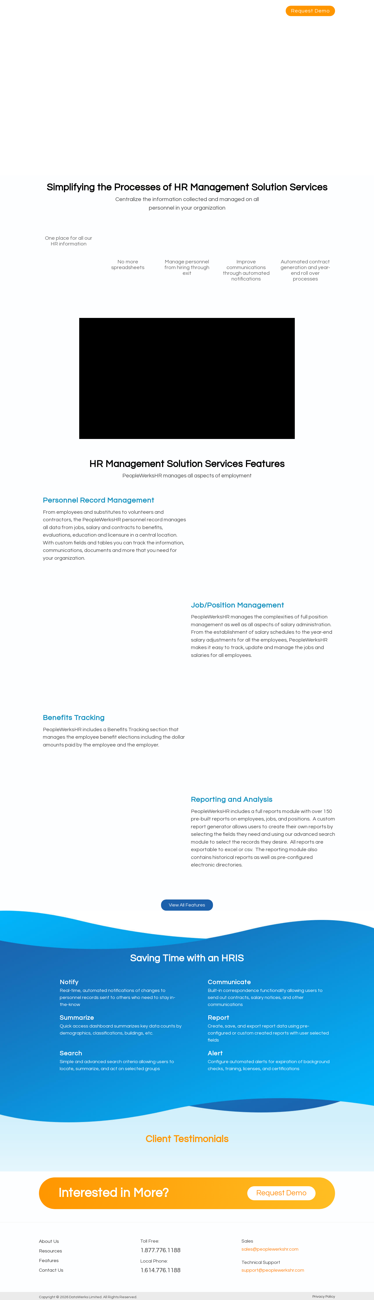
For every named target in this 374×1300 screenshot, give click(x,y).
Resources (214, 11)
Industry (186, 11)
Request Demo (310, 11)
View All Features (187, 905)
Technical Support (261, 1262)
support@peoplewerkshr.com (273, 1270)
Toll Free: (149, 1241)
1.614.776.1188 (160, 1270)
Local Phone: (154, 1261)
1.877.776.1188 (160, 1250)
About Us (243, 11)
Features (160, 11)
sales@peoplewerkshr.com (270, 1249)
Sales (247, 1241)
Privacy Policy (323, 1296)
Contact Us (51, 1270)
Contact (269, 11)
